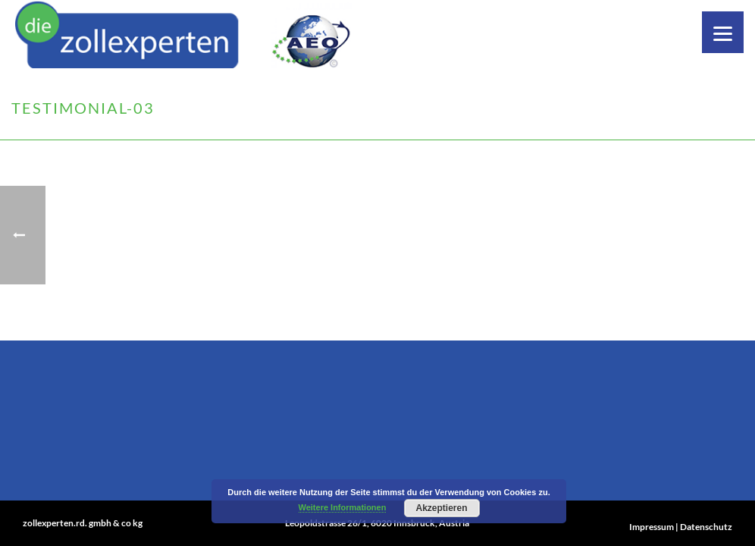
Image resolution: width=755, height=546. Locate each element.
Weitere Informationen (343, 507)
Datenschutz (706, 526)
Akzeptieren (441, 508)
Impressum (651, 526)
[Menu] (723, 32)
